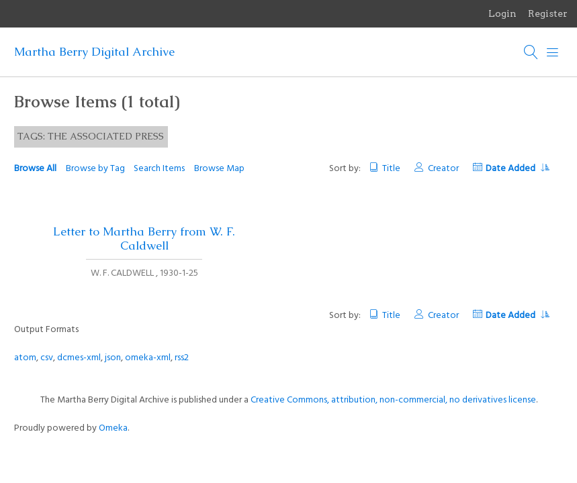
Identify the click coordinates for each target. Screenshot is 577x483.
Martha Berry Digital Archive (94, 51)
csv (46, 358)
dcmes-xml (79, 358)
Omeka (113, 428)
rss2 (182, 358)
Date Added (517, 168)
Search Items (159, 168)
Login (502, 13)
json (113, 358)
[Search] (531, 52)
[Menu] (553, 52)
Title (391, 168)
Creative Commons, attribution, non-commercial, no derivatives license (393, 400)
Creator (443, 168)
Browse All (35, 168)
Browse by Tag (95, 168)
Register (548, 13)
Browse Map (219, 168)
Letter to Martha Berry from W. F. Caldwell (144, 238)
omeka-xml (148, 358)
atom (25, 358)
